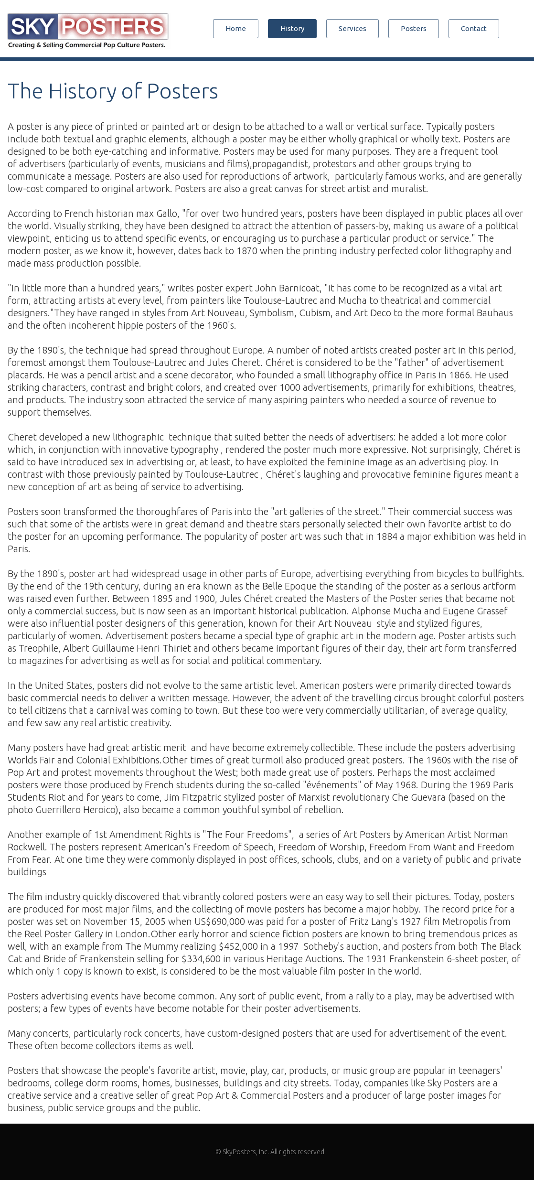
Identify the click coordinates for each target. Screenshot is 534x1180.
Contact (474, 28)
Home (235, 28)
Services (352, 28)
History (292, 28)
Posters (414, 28)
